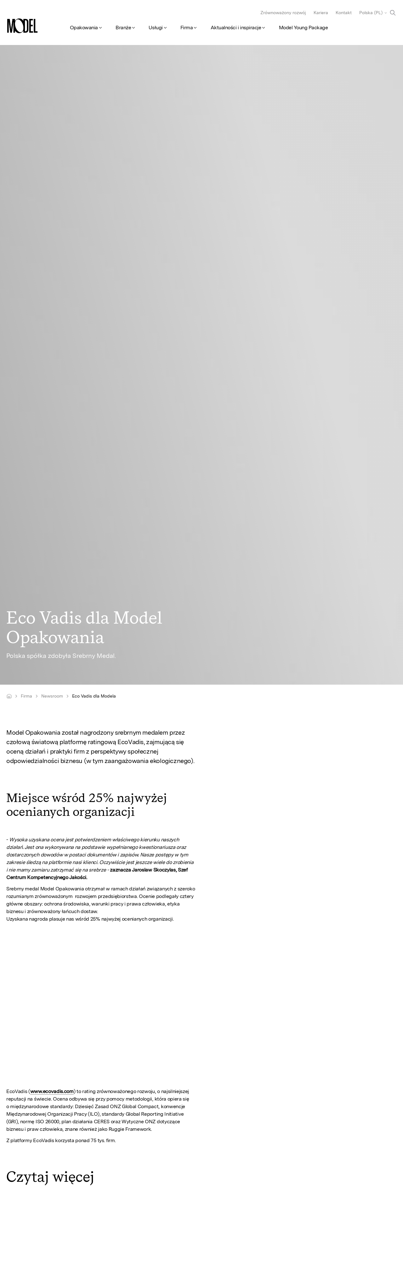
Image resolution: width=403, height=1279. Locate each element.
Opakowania (84, 28)
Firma (186, 28)
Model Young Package (303, 28)
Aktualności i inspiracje (236, 28)
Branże (123, 28)
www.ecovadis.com (52, 1091)
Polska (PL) (371, 12)
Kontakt (344, 12)
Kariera (321, 12)
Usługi (155, 28)
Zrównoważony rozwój (283, 12)
